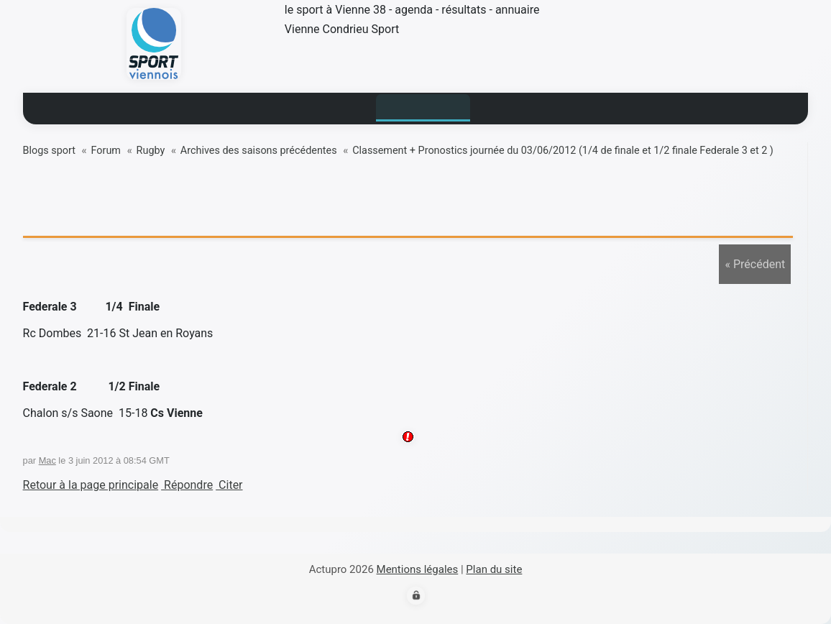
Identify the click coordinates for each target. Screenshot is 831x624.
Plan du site (494, 569)
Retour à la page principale (91, 485)
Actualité (248, 105)
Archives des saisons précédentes (258, 150)
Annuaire (509, 105)
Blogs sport (421, 105)
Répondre (187, 485)
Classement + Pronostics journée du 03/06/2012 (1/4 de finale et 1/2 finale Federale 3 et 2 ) (562, 150)
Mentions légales (418, 569)
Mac (47, 460)
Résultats (330, 105)
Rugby (151, 150)
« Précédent (755, 264)
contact (586, 105)
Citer (229, 485)
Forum (106, 150)
